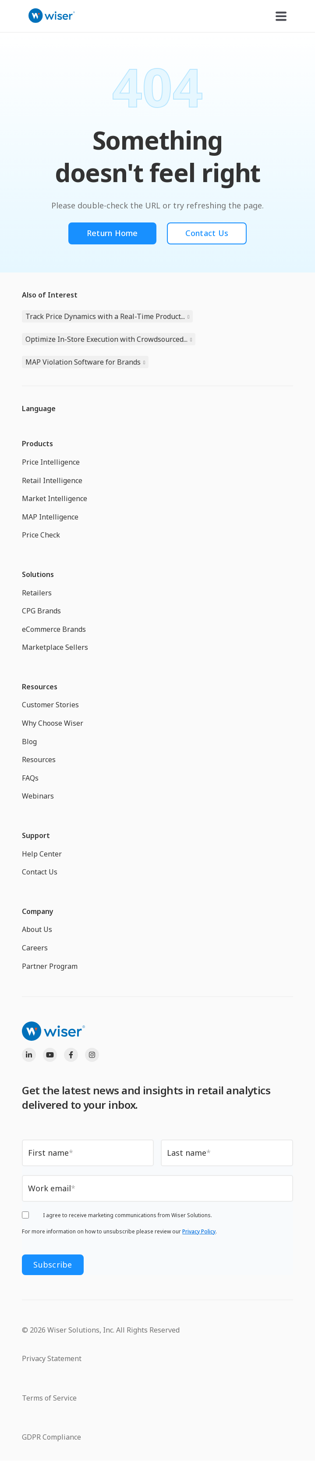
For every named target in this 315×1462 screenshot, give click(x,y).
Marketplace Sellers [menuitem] (55, 647)
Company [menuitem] (37, 911)
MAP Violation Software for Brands (83, 362)
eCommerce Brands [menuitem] (54, 629)
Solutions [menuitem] (38, 574)
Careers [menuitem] (35, 948)
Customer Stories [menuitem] (50, 705)
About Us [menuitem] (37, 929)
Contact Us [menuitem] (39, 872)
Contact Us (207, 233)
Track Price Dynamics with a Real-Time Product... (105, 316)
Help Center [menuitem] (42, 854)
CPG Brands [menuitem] (41, 611)
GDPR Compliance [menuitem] (51, 1437)
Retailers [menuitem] (37, 593)
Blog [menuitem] (29, 741)
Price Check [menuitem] (41, 535)
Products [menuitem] (37, 443)
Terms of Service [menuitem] (49, 1398)
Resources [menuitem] (39, 687)
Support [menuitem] (36, 835)
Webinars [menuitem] (38, 796)
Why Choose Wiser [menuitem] (52, 723)
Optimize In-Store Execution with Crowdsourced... (106, 339)
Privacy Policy (199, 1231)
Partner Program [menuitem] (50, 966)
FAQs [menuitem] (30, 778)
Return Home (112, 233)
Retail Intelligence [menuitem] (52, 480)
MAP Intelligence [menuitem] (50, 517)
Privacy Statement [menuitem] (51, 1358)
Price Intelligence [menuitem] (51, 462)
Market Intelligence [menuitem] (54, 498)
